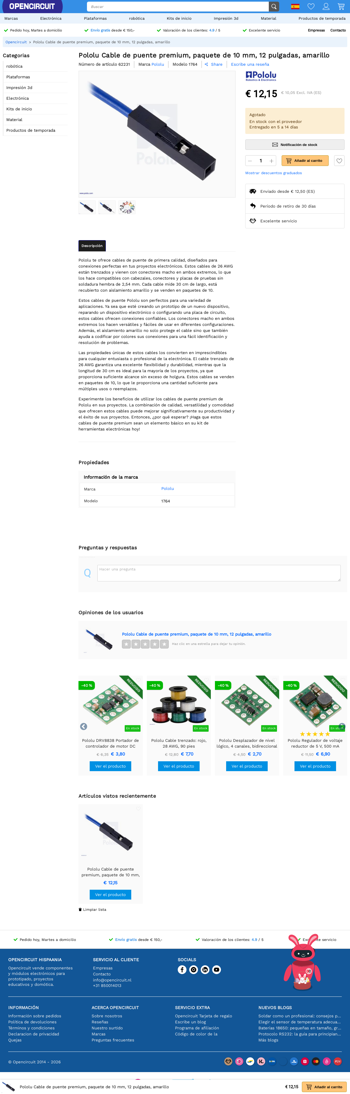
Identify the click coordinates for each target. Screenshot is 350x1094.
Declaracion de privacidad (33, 1034)
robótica (137, 18)
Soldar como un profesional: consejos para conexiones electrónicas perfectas (300, 1015)
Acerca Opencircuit (115, 1007)
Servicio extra (192, 1007)
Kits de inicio (179, 18)
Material (268, 18)
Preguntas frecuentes (113, 1040)
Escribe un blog (190, 1022)
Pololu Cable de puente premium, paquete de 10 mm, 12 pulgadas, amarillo (196, 634)
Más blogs (268, 1040)
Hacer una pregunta (117, 569)
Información (23, 1007)
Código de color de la (196, 1034)
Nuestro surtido (107, 1028)
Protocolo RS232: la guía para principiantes (300, 1034)
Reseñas (100, 1022)
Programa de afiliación (197, 1028)
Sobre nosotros (107, 1015)
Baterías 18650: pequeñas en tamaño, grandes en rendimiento (300, 1028)
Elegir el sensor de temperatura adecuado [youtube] (300, 1022)
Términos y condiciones (31, 1028)
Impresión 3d (226, 18)
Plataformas (95, 18)
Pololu (160, 488)
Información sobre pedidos (34, 1015)
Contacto (338, 30)
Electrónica (51, 18)
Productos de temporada (322, 18)
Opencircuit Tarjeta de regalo (203, 1015)
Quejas (15, 1040)
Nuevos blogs (275, 1007)
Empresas (316, 30)
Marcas (11, 18)
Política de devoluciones (32, 1022)
